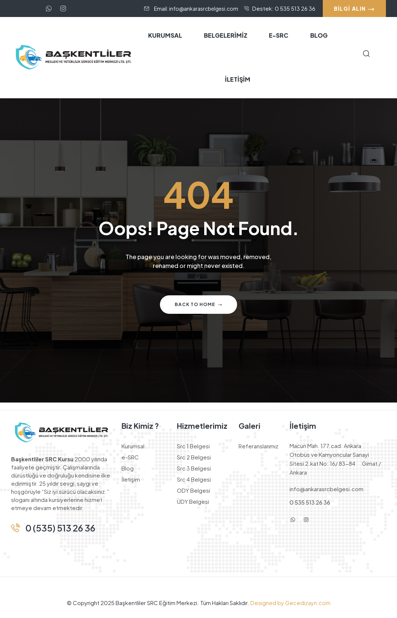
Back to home (198, 304)
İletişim (131, 479)
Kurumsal (133, 445)
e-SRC (130, 457)
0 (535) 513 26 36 (60, 527)
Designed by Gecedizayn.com (290, 602)
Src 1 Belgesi (193, 445)
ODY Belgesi (193, 490)
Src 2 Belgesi (194, 457)
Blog (128, 468)
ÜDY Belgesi (193, 501)
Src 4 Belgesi (194, 479)
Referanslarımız (258, 445)
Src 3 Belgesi (194, 468)
